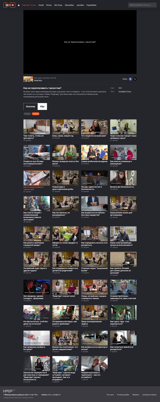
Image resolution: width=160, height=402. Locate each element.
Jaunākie (80, 5)
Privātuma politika (123, 395)
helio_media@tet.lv (51, 395)
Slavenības (69, 5)
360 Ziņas (58, 5)
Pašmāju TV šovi (29, 5)
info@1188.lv (20, 395)
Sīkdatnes (135, 395)
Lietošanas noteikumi (149, 395)
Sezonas (30, 106)
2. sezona (27, 114)
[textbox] (142, 5)
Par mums (110, 395)
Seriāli (41, 5)
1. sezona (36, 114)
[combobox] (142, 5)
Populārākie (91, 5)
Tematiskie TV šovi (124, 91)
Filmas (49, 5)
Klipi (42, 106)
